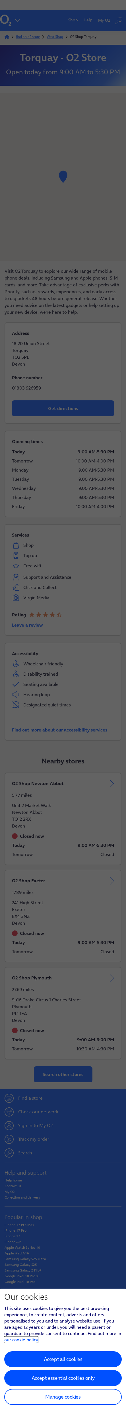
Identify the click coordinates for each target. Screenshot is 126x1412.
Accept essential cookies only (63, 1378)
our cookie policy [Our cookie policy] (21, 1339)
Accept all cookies (63, 1359)
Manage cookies (62, 1396)
